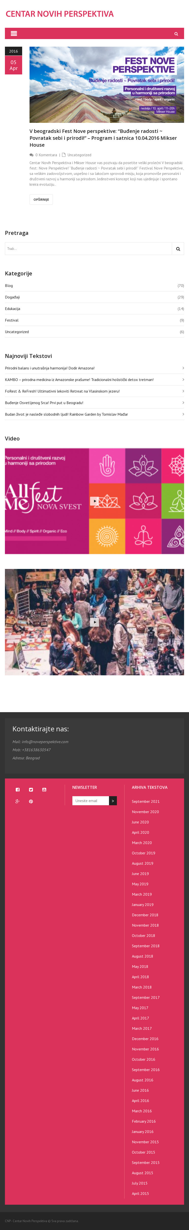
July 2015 (140, 1183)
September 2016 (146, 1069)
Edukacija (12, 308)
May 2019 (140, 883)
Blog (9, 285)
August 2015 (142, 1172)
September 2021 (146, 801)
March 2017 (142, 1028)
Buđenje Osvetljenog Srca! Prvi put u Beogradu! (44, 402)
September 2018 (146, 945)
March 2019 (142, 894)
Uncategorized (79, 154)
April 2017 (140, 1018)
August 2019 (142, 863)
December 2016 (145, 1038)
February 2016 (144, 1121)
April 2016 (140, 1100)
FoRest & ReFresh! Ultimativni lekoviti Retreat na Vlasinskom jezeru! (62, 391)
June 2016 (140, 1090)
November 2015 (145, 1141)
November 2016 (145, 1048)
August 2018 (142, 956)
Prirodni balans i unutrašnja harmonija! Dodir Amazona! (49, 368)
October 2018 (143, 935)
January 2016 (143, 1131)
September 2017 (146, 997)
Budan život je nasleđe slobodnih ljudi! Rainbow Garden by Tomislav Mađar (66, 414)
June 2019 (140, 873)
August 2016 (142, 1079)
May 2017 (140, 1007)
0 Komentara (46, 154)
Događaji (12, 297)
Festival (11, 320)
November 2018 (145, 925)
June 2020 (140, 822)
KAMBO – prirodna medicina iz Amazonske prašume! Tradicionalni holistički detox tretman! (79, 379)
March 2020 (142, 842)
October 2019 (143, 852)
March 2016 (142, 1110)
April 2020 (140, 832)
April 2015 (140, 1193)
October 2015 (143, 1152)
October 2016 (143, 1059)
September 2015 (146, 1162)
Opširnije (41, 199)
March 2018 (142, 987)
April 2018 (140, 976)
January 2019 (143, 904)
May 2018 (140, 966)
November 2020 (145, 811)
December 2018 (145, 914)
